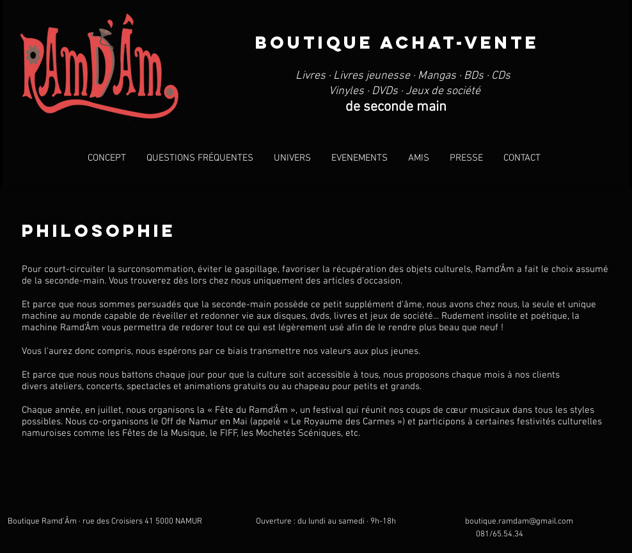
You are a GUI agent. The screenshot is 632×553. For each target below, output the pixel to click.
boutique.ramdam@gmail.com (519, 522)
